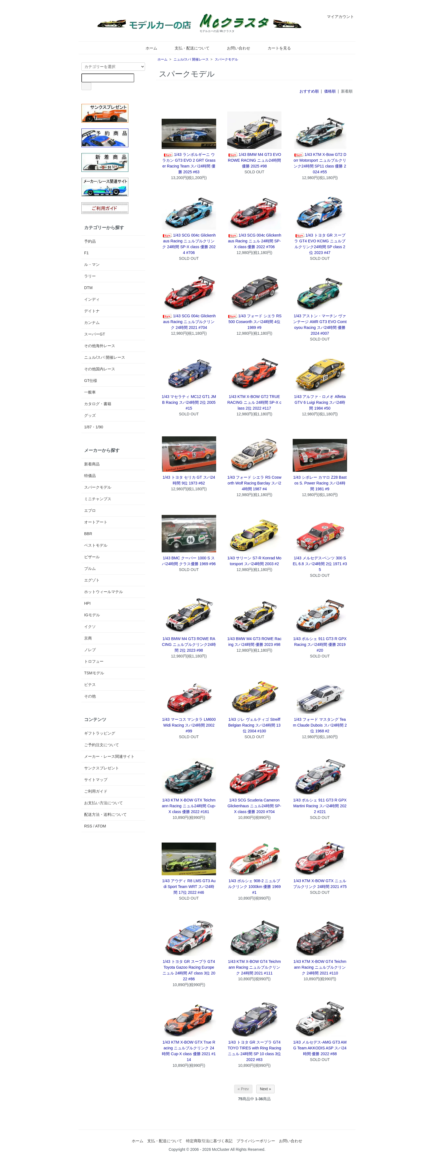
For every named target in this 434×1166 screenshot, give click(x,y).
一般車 (90, 392)
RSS (88, 826)
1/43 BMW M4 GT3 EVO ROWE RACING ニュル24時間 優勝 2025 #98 (254, 160)
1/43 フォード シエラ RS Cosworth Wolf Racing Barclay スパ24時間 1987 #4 (254, 483)
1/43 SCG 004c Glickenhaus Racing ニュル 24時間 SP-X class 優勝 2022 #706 (254, 241)
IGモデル (92, 615)
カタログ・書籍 (97, 404)
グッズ (90, 415)
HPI (87, 603)
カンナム (92, 322)
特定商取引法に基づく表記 (209, 1141)
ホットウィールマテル (103, 591)
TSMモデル (94, 673)
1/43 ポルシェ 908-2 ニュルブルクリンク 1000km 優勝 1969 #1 (254, 887)
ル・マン (92, 264)
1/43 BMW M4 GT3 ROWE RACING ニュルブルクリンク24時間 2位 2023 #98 (189, 644)
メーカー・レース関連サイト (109, 756)
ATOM (100, 826)
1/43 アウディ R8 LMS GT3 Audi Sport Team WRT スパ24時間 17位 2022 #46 (189, 887)
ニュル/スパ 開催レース (191, 59)
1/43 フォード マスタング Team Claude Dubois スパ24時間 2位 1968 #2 (320, 725)
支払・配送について (188, 48)
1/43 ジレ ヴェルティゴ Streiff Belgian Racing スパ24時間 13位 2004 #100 (254, 725)
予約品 (90, 241)
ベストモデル (95, 545)
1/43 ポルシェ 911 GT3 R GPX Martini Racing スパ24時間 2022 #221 (320, 806)
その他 (90, 696)
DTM (88, 287)
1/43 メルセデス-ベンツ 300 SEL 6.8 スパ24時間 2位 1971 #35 (320, 564)
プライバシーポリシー (255, 1141)
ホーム (147, 48)
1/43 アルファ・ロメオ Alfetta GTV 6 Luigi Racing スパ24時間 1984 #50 (320, 402)
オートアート (95, 522)
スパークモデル (226, 59)
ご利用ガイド (95, 791)
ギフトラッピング (99, 733)
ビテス (90, 684)
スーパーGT (94, 334)
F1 (86, 253)
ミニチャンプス (97, 499)
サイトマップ (95, 779)
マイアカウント (337, 16)
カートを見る (275, 48)
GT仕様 (90, 380)
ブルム (90, 568)
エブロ (90, 510)
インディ (92, 299)
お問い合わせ (234, 48)
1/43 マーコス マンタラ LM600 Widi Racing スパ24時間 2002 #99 (189, 725)
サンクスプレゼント (101, 768)
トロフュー (94, 661)
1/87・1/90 (93, 427)
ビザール (92, 557)
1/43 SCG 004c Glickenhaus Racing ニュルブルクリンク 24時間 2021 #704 (189, 322)
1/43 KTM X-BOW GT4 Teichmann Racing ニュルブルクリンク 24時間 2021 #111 (254, 967)
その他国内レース (99, 369)
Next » (265, 1089)
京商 (88, 638)
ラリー (90, 276)
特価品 (90, 475)
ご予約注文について (101, 745)
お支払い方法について (103, 803)
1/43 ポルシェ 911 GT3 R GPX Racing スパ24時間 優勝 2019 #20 (320, 644)
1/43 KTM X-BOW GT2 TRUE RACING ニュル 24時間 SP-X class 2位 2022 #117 (254, 402)
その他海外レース (99, 346)
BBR (88, 533)
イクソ (90, 626)
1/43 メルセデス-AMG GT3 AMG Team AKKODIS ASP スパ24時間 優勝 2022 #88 (320, 1048)
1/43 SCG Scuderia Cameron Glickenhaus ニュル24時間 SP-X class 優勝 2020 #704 (254, 806)
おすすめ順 (309, 91)
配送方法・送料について (105, 814)
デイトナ (92, 311)
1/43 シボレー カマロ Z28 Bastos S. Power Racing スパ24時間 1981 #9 (320, 483)
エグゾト (92, 580)
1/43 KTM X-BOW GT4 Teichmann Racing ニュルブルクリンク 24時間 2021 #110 (319, 967)
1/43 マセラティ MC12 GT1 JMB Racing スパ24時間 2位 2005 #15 (189, 402)
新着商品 (92, 464)
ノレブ (90, 650)
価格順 (330, 91)
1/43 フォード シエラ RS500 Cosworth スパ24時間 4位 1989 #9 (254, 322)
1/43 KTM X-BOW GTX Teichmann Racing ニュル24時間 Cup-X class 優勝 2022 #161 (189, 806)
